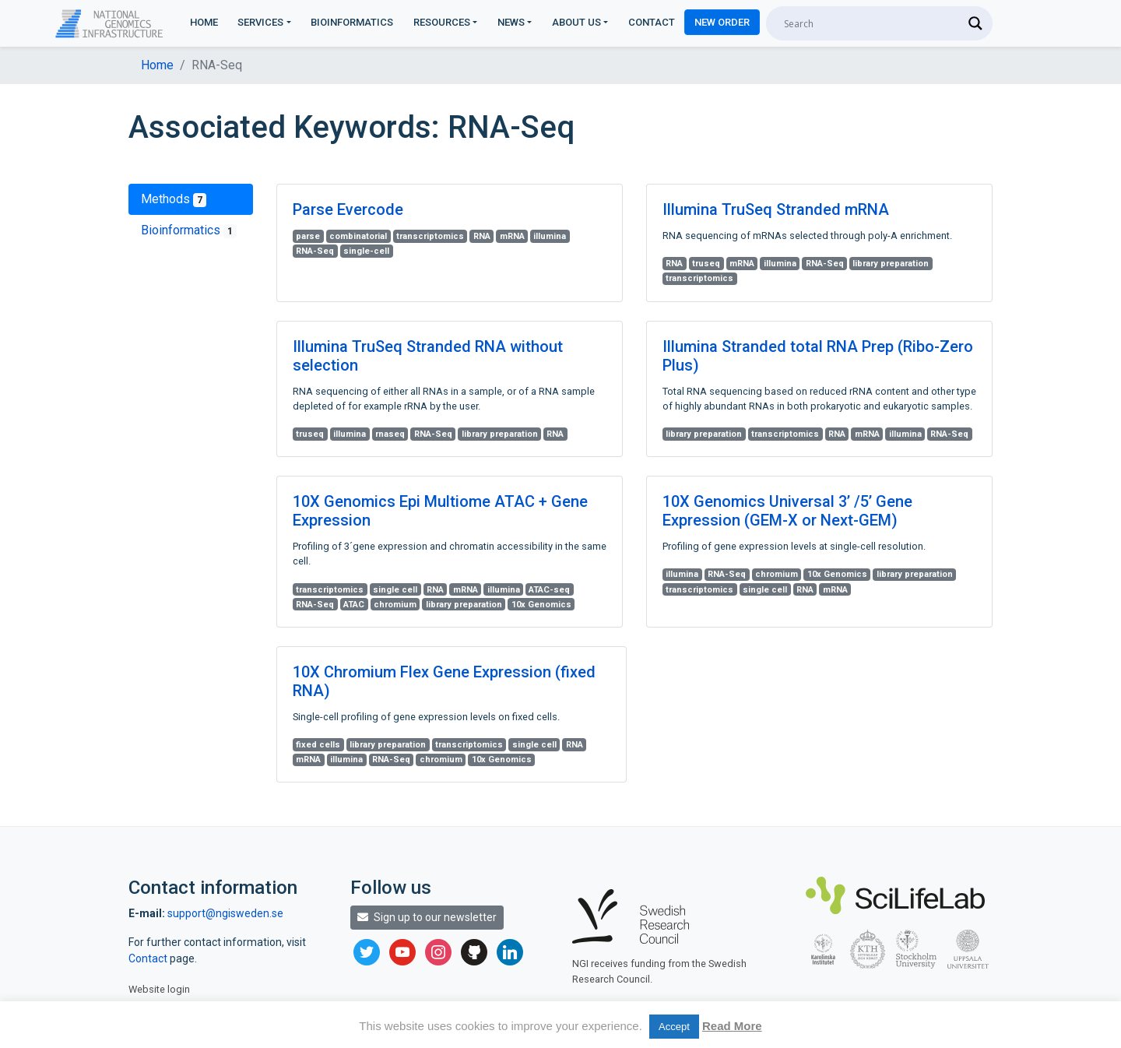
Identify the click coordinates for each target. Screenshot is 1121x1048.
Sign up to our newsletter (427, 917)
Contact (651, 22)
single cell (395, 590)
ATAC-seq (549, 590)
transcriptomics (430, 236)
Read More (732, 1025)
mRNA (512, 236)
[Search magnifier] (975, 23)
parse (308, 236)
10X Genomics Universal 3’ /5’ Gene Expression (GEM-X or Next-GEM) (787, 510)
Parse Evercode (348, 209)
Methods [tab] (173, 199)
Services (260, 22)
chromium (395, 605)
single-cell (366, 251)
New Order (722, 22)
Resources (441, 22)
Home (204, 22)
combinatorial (358, 236)
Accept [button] (674, 1026)
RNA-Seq (315, 251)
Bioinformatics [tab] (189, 230)
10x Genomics (541, 605)
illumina (549, 236)
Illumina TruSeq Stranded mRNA (775, 209)
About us (576, 22)
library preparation (890, 263)
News (511, 22)
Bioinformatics (352, 22)
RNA (481, 236)
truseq (706, 263)
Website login (159, 989)
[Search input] (872, 23)
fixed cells (318, 745)
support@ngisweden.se (225, 913)
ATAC (353, 605)
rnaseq (390, 434)
